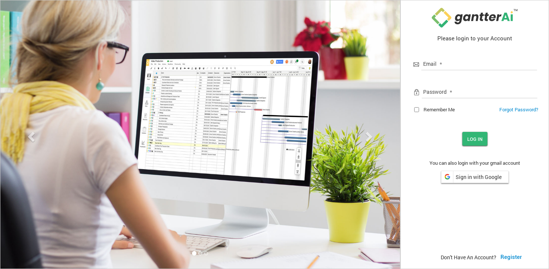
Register (511, 257)
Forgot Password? (518, 109)
